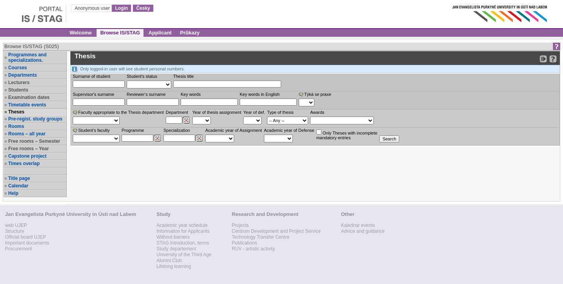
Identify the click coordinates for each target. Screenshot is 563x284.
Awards (317, 112)
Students (18, 90)
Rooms (16, 126)
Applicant (160, 33)
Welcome (81, 33)
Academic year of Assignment (233, 130)
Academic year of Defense (289, 130)
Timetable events (27, 105)
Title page (19, 178)
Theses (16, 112)
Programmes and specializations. (27, 57)
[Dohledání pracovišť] (186, 120)
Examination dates (29, 97)
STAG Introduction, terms (182, 243)
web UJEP (16, 225)
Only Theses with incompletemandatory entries (346, 134)
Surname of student (91, 76)
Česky (143, 8)
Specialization (176, 130)
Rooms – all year (26, 134)
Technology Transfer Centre (260, 237)
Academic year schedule (182, 225)
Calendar (18, 186)
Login (121, 8)
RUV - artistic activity (253, 249)
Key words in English (260, 94)
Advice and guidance (362, 231)
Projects (240, 225)
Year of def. (254, 112)
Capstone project (27, 156)
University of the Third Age (184, 254)
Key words (191, 94)
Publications (244, 243)
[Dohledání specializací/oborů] (199, 138)
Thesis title (183, 76)
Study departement (176, 249)
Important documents (27, 243)
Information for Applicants (182, 231)
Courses (17, 67)
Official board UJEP (25, 237)
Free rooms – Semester (34, 141)
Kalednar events (358, 225)
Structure (14, 231)
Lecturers (19, 82)
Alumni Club (169, 260)
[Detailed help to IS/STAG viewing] (553, 59)
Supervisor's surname (93, 94)
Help (13, 193)
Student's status (142, 76)
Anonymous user (93, 8)
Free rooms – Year (28, 148)
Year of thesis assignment (217, 112)
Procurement (18, 249)
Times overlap (23, 163)
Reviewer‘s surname (146, 94)
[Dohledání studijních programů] (157, 138)
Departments (22, 75)
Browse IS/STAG (120, 33)
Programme (133, 130)
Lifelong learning (173, 266)
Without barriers (173, 237)
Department (177, 112)
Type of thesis (280, 112)
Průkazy (190, 33)
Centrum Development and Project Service (276, 231)
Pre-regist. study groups (35, 119)
